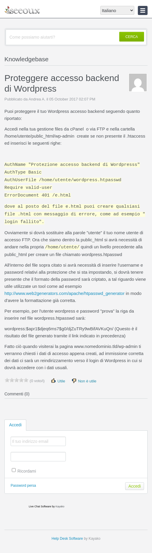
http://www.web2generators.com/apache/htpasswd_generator (64, 293)
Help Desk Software (67, 539)
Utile (57, 380)
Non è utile (84, 380)
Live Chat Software (40, 506)
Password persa (23, 485)
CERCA (131, 37)
